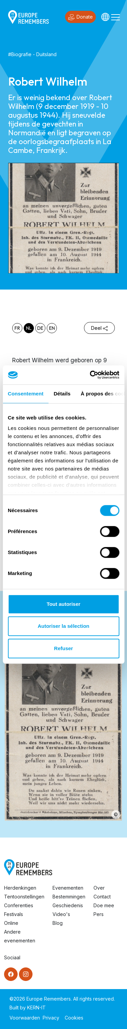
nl (28, 328)
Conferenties (18, 905)
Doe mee (103, 905)
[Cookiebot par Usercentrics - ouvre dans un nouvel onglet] (90, 374)
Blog (57, 923)
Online (11, 923)
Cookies (74, 1018)
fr (17, 328)
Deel (99, 328)
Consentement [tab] (25, 393)
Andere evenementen (19, 936)
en (52, 328)
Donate (80, 17)
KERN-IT (36, 1007)
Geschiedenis (67, 905)
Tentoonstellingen (24, 896)
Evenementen (67, 888)
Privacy (51, 1018)
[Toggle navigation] (115, 17)
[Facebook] (11, 974)
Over (99, 888)
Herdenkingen (20, 888)
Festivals (13, 914)
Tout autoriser (64, 604)
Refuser (63, 648)
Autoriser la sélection (63, 626)
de (40, 328)
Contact (102, 896)
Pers (98, 914)
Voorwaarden (24, 1018)
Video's (61, 914)
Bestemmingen (68, 896)
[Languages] (105, 17)
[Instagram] (26, 974)
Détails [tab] (62, 393)
